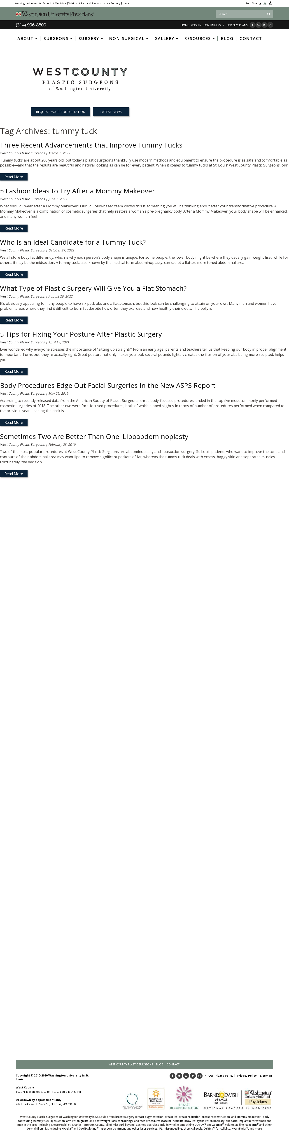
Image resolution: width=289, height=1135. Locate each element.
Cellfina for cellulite (217, 1128)
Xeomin (218, 1125)
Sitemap (266, 1076)
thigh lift (82, 1121)
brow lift (190, 1121)
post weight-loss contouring (113, 1121)
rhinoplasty (217, 1121)
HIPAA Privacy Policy (219, 1076)
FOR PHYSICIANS (237, 25)
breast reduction (189, 1117)
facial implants (240, 1121)
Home (125, 3)
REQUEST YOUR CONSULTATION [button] (60, 112)
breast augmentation (149, 1117)
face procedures (150, 1121)
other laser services (144, 1128)
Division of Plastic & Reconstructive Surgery (94, 3)
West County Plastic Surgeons (22, 153)
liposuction (58, 1121)
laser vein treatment (113, 1128)
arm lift (71, 1121)
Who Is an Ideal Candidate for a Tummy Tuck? (73, 242)
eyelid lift (203, 1121)
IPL (160, 1128)
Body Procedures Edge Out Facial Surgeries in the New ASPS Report (108, 385)
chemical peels (193, 1128)
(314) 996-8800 (31, 25)
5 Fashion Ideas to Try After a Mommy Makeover (77, 190)
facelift (166, 1121)
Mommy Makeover (249, 1117)
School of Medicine (54, 3)
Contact (173, 1064)
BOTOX (200, 1125)
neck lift (178, 1121)
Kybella (67, 1128)
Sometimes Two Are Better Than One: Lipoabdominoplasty (94, 436)
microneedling (173, 1128)
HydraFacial (240, 1128)
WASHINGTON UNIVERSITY (207, 25)
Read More (14, 176)
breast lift (171, 1117)
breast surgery (124, 1117)
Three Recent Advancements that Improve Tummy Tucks (91, 145)
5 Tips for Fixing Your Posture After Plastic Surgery (81, 334)
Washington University (28, 3)
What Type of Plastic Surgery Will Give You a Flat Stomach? (93, 288)
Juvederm (252, 1125)
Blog (159, 1064)
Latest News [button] (111, 112)
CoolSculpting (88, 1128)
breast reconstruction (216, 1117)
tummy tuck (41, 1121)
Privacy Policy (247, 1076)
